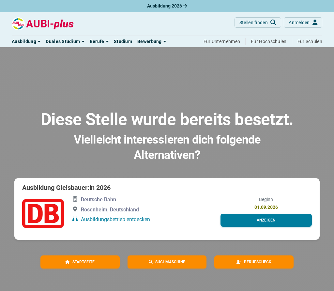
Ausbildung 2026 (167, 5)
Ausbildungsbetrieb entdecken (115, 219)
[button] (26, 41)
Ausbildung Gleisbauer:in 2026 (66, 187)
